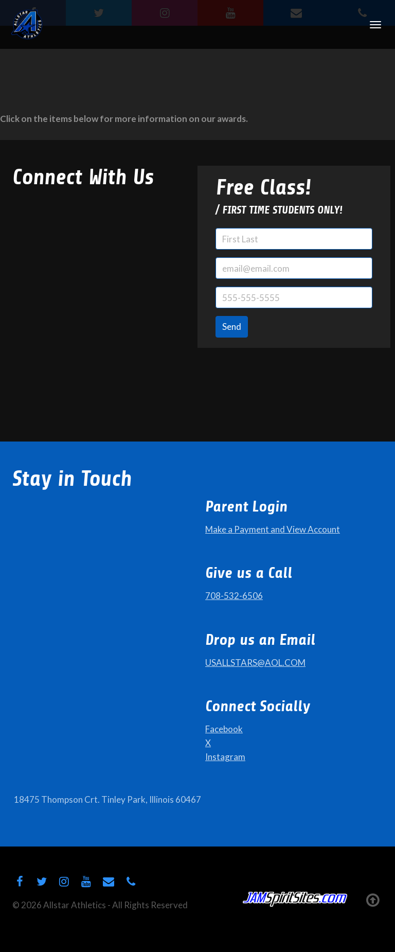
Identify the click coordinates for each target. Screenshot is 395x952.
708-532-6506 (234, 595)
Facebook (224, 729)
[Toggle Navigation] (375, 24)
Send (231, 326)
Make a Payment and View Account (272, 529)
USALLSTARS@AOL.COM (255, 662)
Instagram (225, 756)
